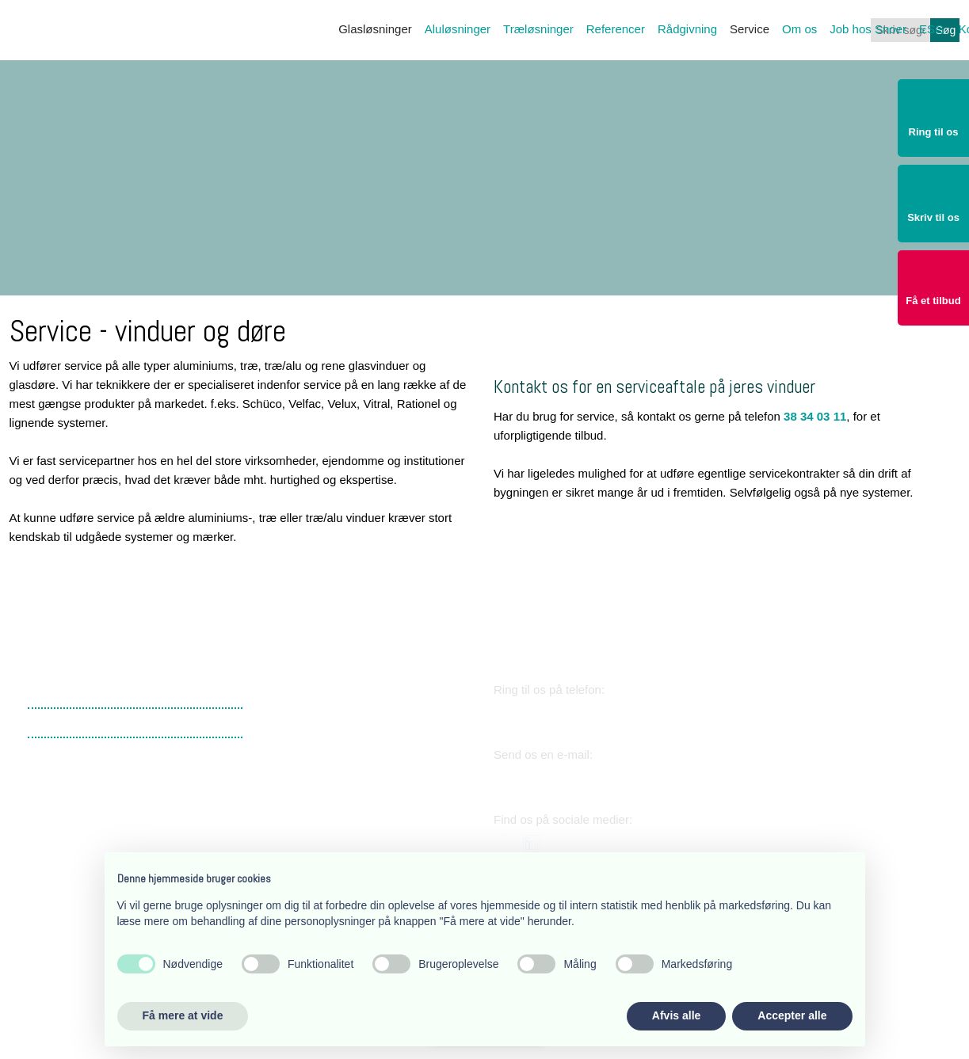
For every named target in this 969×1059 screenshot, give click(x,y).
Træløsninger (538, 29)
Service (749, 29)
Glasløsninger (375, 29)
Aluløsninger (457, 29)
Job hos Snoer (868, 29)
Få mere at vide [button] (183, 1015)
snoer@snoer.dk (564, 779)
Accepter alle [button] (791, 1015)
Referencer (615, 29)
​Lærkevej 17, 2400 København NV (352, 755)
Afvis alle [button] (676, 1015)
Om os (799, 29)
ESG (931, 29)
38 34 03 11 (815, 416)
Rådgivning (687, 29)
